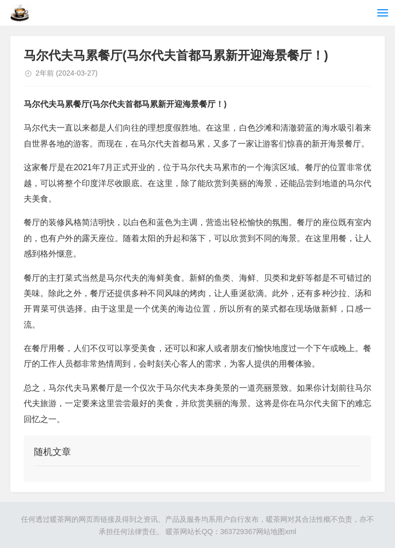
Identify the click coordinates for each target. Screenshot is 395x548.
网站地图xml (276, 531)
